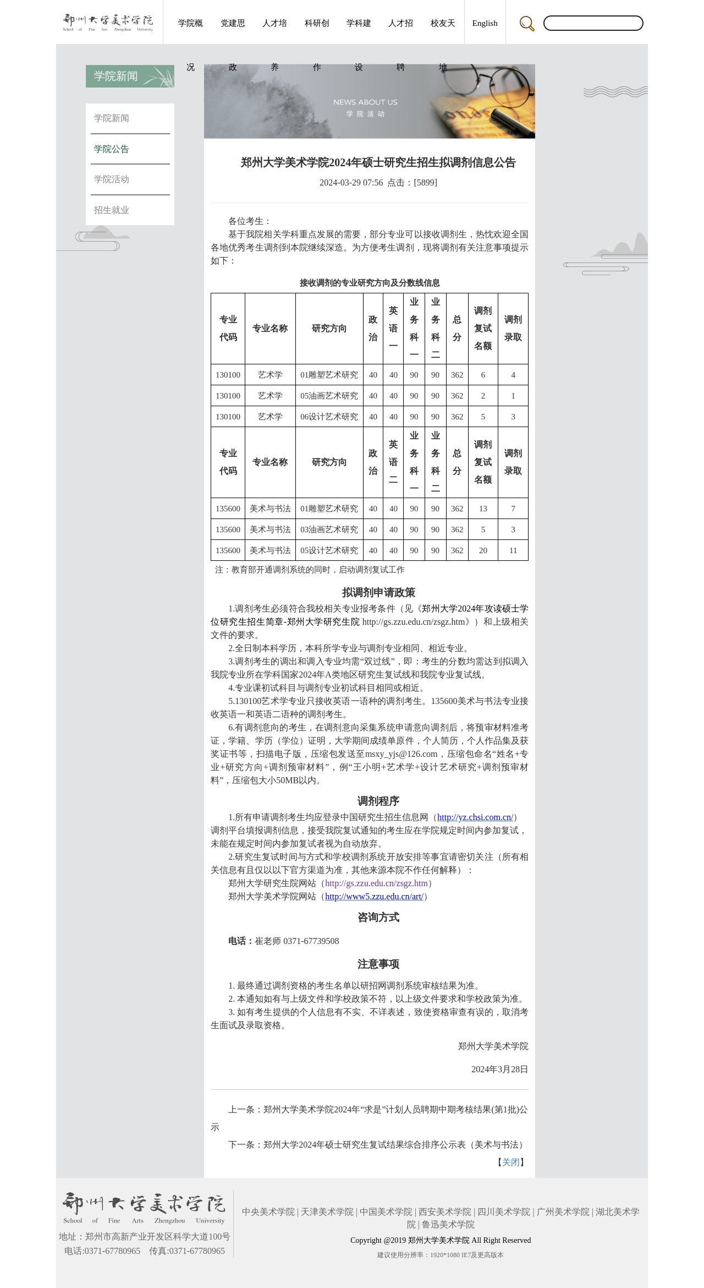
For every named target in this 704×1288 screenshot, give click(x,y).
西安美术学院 (445, 1211)
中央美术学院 (268, 1211)
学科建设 (358, 31)
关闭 (511, 1162)
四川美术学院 (503, 1211)
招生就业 (111, 210)
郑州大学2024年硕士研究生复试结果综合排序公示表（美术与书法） (395, 1144)
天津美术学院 (327, 1211)
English (485, 23)
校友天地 (443, 31)
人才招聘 (400, 31)
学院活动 (111, 179)
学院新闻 (111, 118)
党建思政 (233, 31)
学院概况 (190, 31)
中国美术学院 (386, 1211)
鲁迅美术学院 (448, 1224)
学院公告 (111, 149)
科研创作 (317, 31)
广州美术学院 (563, 1211)
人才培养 (274, 31)
